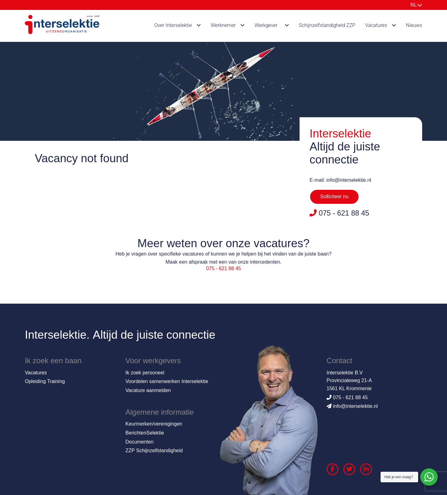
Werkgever (266, 25)
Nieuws (414, 25)
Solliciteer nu (334, 196)
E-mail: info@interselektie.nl (340, 180)
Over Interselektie (173, 25)
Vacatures (376, 25)
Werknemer (223, 25)
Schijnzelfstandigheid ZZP (327, 25)
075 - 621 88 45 (223, 268)
